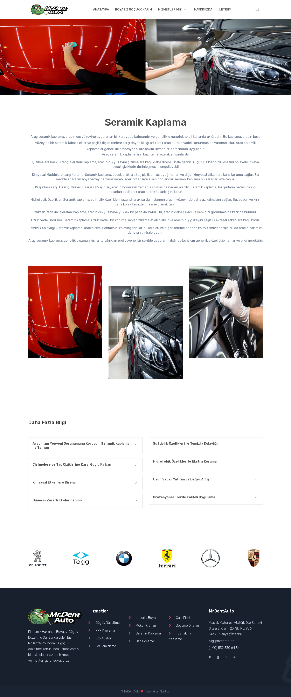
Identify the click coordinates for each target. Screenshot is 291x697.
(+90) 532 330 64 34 (224, 648)
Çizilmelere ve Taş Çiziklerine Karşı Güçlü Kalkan (85, 465)
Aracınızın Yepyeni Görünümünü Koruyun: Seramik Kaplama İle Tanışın (85, 446)
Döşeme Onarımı (187, 625)
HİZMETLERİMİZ (173, 9)
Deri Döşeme (145, 641)
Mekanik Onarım (147, 625)
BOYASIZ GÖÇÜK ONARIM (133, 9)
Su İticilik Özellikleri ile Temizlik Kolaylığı (206, 444)
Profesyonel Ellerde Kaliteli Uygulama (206, 497)
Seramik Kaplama (148, 633)
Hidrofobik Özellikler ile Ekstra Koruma (206, 462)
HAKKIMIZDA (203, 9)
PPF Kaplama (105, 630)
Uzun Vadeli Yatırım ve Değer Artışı (206, 479)
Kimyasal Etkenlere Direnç (85, 483)
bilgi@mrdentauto (221, 641)
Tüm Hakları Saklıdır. (157, 691)
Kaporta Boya (146, 618)
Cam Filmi (183, 618)
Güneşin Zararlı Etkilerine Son (85, 500)
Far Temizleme (106, 646)
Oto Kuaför (103, 638)
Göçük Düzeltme (108, 623)
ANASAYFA (101, 9)
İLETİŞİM (225, 9)
